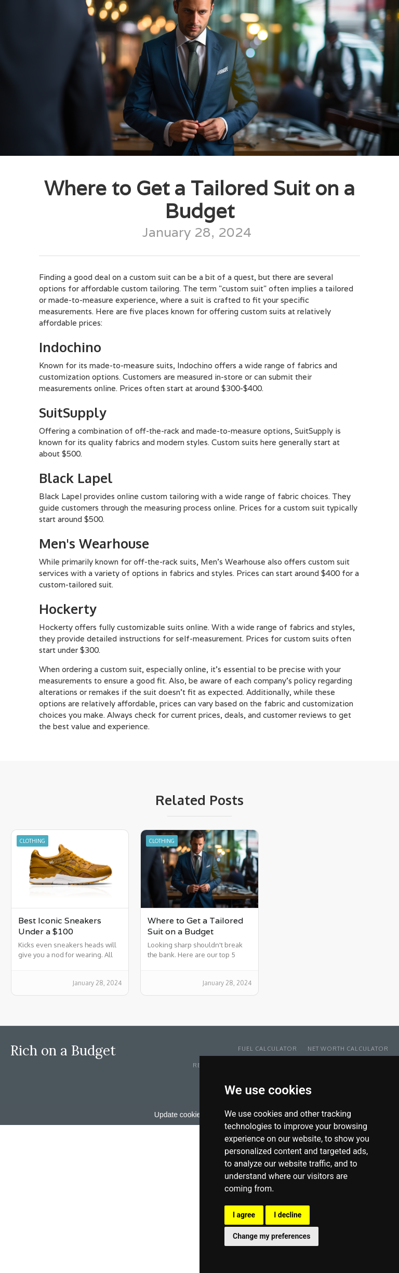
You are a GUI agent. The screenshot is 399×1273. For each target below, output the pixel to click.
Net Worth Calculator (348, 1048)
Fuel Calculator (267, 1048)
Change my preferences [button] (271, 1236)
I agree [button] (244, 1215)
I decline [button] (287, 1215)
